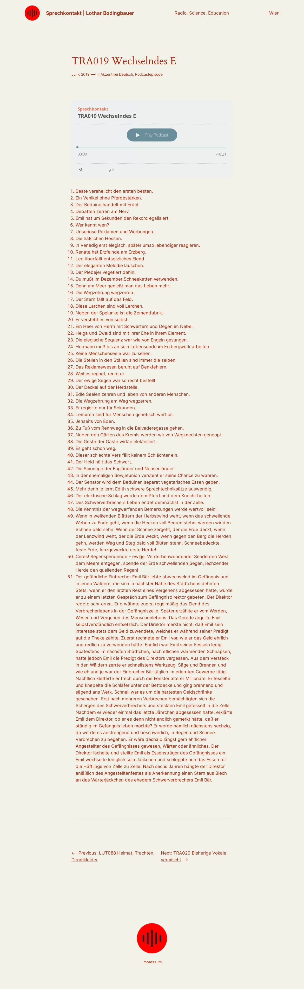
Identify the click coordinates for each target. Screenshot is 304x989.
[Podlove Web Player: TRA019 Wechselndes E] (152, 138)
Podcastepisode (149, 74)
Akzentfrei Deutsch (117, 74)
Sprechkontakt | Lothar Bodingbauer (90, 13)
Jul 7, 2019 (80, 74)
